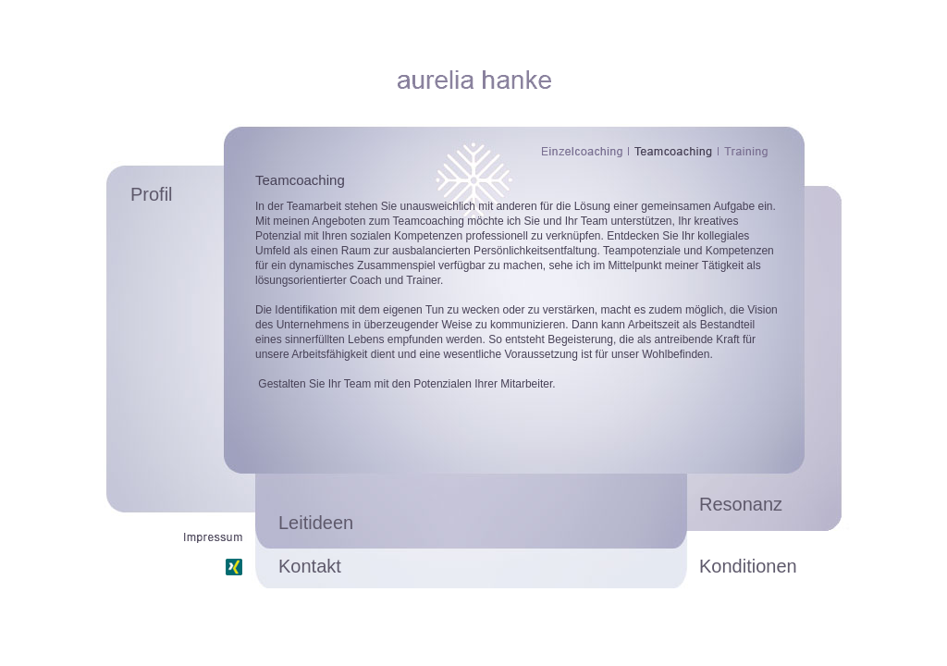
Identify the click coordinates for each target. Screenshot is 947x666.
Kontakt (309, 566)
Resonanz (740, 504)
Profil (151, 194)
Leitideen (315, 522)
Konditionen (748, 566)
